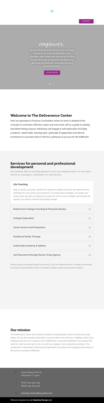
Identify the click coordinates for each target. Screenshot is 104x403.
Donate (86, 21)
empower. (52, 44)
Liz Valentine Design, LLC (41, 400)
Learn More (52, 73)
